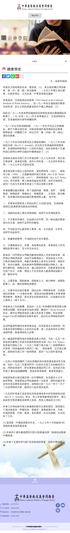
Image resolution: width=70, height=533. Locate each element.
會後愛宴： (6, 516)
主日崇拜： (6, 508)
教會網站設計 (42, 529)
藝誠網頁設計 (34, 529)
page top (35, 481)
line (57, 510)
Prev (3, 37)
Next (66, 37)
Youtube (63, 505)
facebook (57, 505)
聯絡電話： (6, 504)
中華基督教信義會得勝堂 (35, 7)
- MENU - (35, 15)
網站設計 (26, 529)
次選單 (49, 61)
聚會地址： (6, 512)
